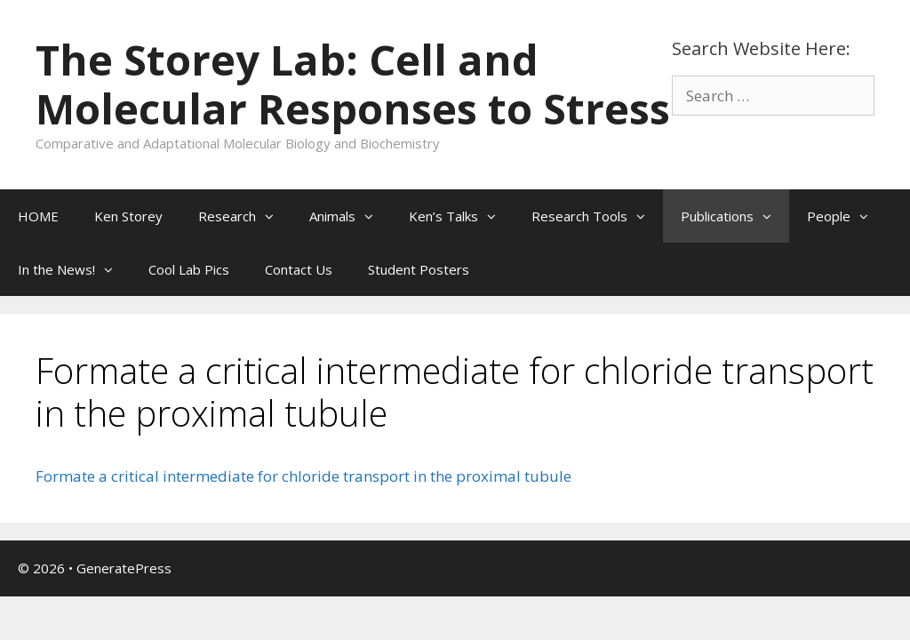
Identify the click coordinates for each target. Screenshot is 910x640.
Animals (350, 216)
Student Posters (418, 269)
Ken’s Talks (461, 216)
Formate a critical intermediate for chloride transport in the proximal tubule (303, 476)
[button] (273, 216)
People (846, 216)
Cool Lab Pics (188, 269)
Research (244, 216)
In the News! (74, 269)
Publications (735, 216)
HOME (38, 216)
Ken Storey (128, 216)
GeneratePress (124, 568)
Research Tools (597, 216)
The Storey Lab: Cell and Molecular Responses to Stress (353, 84)
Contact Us (298, 269)
